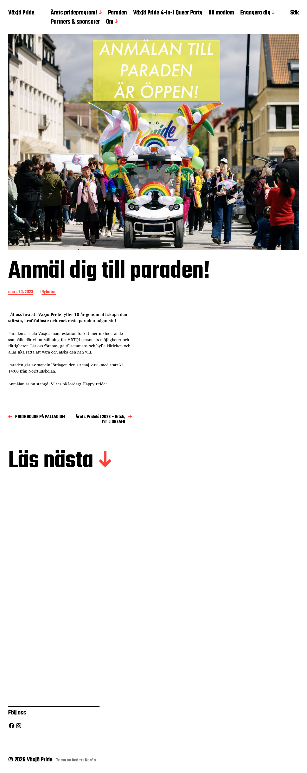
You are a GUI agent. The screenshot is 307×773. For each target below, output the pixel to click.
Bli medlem (221, 13)
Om (110, 22)
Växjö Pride (21, 13)
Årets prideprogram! (74, 13)
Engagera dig (255, 13)
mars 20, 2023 (20, 292)
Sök (294, 13)
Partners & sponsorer (75, 22)
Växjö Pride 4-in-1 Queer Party (167, 13)
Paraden (117, 13)
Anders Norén (84, 760)
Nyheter (48, 292)
